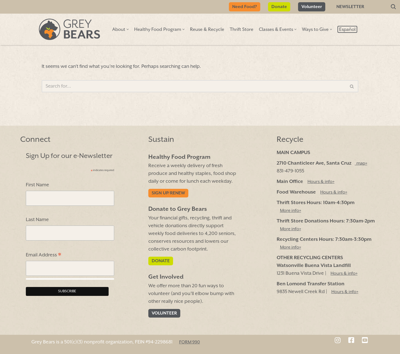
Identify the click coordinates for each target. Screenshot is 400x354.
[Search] (393, 6)
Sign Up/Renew (168, 193)
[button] (128, 29)
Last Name (37, 220)
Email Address (43, 256)
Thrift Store (241, 29)
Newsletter (350, 6)
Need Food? (244, 6)
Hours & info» (321, 181)
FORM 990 (189, 342)
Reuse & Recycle (207, 29)
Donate (279, 6)
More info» (290, 210)
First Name (37, 185)
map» (361, 163)
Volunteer (311, 6)
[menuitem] (347, 29)
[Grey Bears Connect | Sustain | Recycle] (69, 29)
